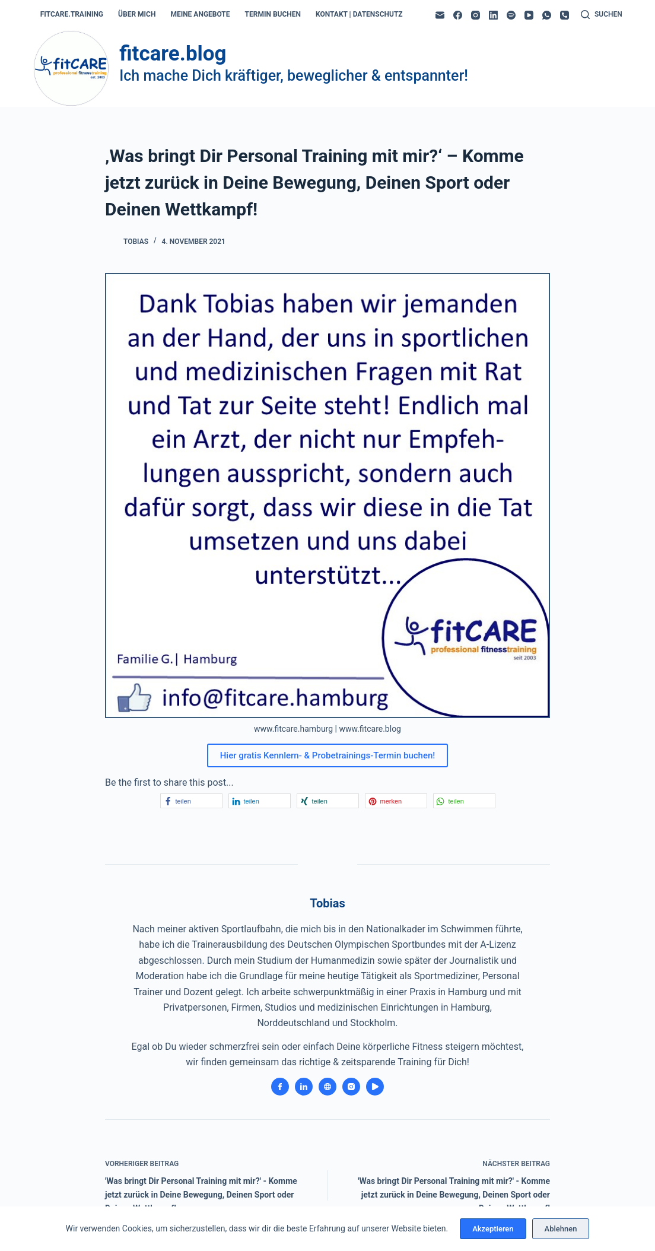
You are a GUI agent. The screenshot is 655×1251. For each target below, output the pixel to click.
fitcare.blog (172, 54)
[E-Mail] (439, 15)
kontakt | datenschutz (359, 14)
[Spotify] (511, 15)
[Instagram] (475, 15)
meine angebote (200, 14)
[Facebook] (457, 15)
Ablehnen (561, 1228)
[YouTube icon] (375, 1087)
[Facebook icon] (280, 1087)
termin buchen (273, 14)
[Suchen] (601, 15)
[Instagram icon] (351, 1087)
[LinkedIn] (493, 15)
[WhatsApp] (546, 15)
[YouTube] (528, 15)
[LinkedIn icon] (304, 1087)
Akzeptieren (492, 1228)
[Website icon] (327, 1087)
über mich (136, 14)
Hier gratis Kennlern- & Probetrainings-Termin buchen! (327, 755)
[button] (191, 800)
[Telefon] (564, 15)
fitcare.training (71, 14)
